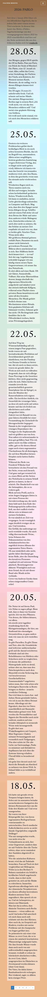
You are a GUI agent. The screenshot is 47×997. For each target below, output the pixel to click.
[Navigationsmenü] (43, 3)
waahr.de (33, 43)
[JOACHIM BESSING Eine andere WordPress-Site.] (10, 3)
